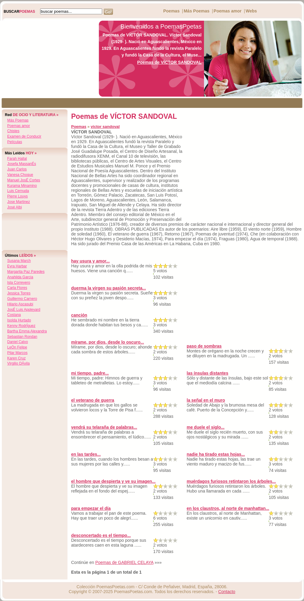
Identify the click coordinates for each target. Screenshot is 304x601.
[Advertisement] (47, 59)
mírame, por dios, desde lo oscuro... (107, 342)
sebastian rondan (22, 337)
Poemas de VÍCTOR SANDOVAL (169, 62)
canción (79, 315)
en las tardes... (86, 454)
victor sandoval (105, 126)
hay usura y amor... (90, 261)
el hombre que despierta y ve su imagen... (113, 481)
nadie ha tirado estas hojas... (216, 454)
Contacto (226, 591)
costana (14, 315)
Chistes (13, 131)
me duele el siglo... (205, 427)
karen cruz (16, 358)
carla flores (17, 288)
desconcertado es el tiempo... (101, 535)
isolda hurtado (19, 320)
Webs (251, 11)
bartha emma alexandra (27, 331)
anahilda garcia (20, 277)
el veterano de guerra (92, 400)
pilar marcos (17, 353)
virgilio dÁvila (18, 363)
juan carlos (17, 169)
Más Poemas (196, 11)
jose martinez (18, 202)
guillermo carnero (22, 299)
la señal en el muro (206, 400)
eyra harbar (17, 266)
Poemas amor (228, 11)
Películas (14, 142)
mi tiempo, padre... (90, 373)
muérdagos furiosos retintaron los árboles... (231, 481)
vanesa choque (20, 175)
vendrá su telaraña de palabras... (104, 427)
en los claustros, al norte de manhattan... (228, 508)
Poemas (171, 11)
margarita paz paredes (26, 272)
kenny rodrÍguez (21, 326)
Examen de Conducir (24, 136)
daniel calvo (17, 342)
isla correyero (18, 282)
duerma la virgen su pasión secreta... (108, 288)
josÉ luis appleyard (23, 309)
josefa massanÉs (21, 164)
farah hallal (17, 158)
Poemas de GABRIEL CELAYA (124, 562)
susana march (19, 261)
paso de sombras (204, 346)
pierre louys (17, 196)
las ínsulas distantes (207, 373)
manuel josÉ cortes (23, 180)
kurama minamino (22, 186)
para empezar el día (91, 508)
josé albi (14, 207)
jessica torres (18, 293)
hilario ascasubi (20, 304)
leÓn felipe (17, 347)
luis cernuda (18, 191)
